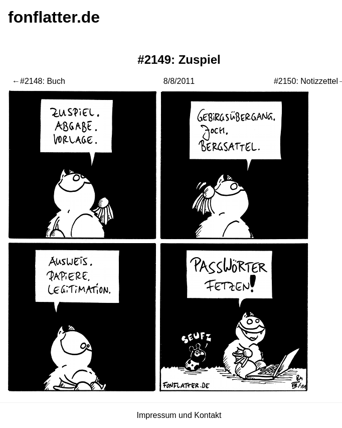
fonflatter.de (54, 17)
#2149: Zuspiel (178, 59)
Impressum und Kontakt (179, 415)
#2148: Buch (42, 81)
